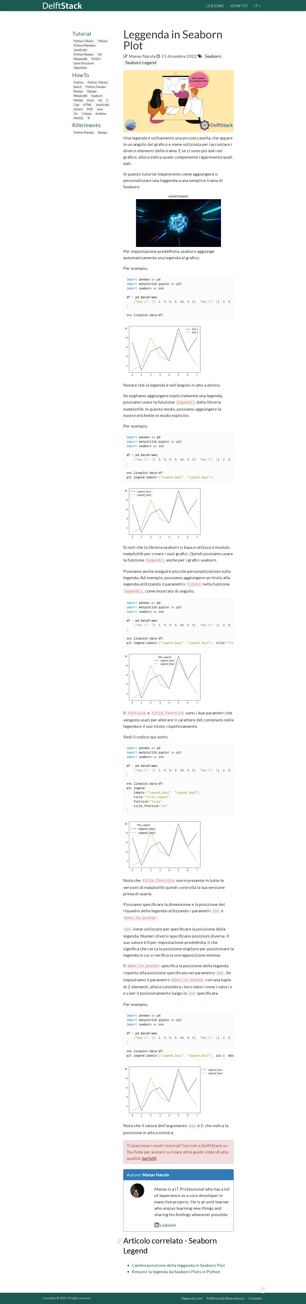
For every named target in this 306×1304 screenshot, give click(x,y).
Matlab (78, 100)
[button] (178, 222)
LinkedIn (165, 1225)
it (257, 5)
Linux (90, 100)
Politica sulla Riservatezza (225, 1298)
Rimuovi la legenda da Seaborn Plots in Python (176, 1271)
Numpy (78, 91)
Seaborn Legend (140, 62)
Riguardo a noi (191, 1298)
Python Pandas (96, 87)
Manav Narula (142, 56)
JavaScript (80, 50)
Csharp (86, 113)
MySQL (79, 118)
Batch (78, 87)
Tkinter (103, 41)
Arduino (100, 113)
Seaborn (96, 95)
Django (91, 91)
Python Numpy (84, 54)
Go (76, 113)
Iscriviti (149, 1158)
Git (100, 54)
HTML (87, 104)
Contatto (255, 1298)
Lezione (215, 5)
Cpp (76, 104)
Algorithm (80, 67)
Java (100, 109)
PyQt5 (95, 59)
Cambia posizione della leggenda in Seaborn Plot (178, 1265)
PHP (90, 109)
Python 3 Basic (84, 41)
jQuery (78, 109)
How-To (239, 5)
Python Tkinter (98, 82)
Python (79, 82)
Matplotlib (80, 59)
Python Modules (85, 45)
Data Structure (84, 63)
